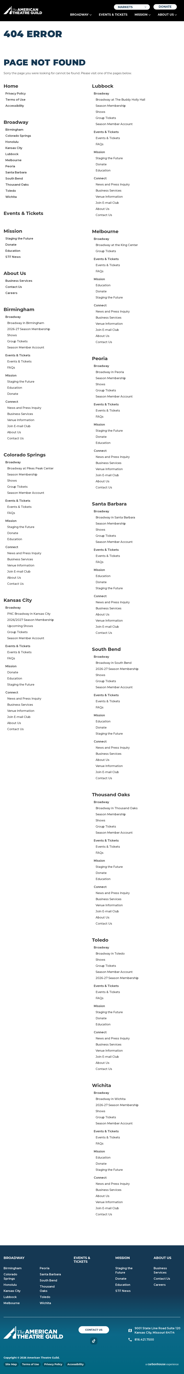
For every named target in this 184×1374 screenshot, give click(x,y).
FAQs (11, 367)
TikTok (93, 1341)
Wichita (11, 197)
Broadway (79, 14)
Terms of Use (15, 99)
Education (12, 250)
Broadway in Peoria (110, 372)
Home (11, 86)
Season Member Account (25, 347)
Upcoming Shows (20, 626)
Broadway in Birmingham (25, 323)
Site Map (11, 1364)
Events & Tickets (113, 14)
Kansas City (13, 148)
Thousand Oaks (17, 184)
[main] (92, 633)
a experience (162, 1364)
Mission (141, 14)
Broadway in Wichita (111, 1099)
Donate (165, 6)
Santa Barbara (16, 172)
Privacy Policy (15, 93)
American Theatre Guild (23, 10)
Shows (12, 335)
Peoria (10, 166)
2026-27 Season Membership (28, 329)
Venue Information (20, 420)
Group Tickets (17, 341)
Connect (11, 401)
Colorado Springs (18, 135)
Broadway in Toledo (110, 953)
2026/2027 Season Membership (30, 620)
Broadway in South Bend (114, 663)
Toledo (10, 190)
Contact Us (13, 287)
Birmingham (14, 129)
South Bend (14, 178)
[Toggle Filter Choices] (132, 7)
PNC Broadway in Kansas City (28, 613)
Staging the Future (19, 238)
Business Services (18, 280)
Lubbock (12, 154)
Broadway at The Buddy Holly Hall (120, 99)
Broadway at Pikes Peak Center (30, 468)
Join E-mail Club (19, 426)
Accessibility (14, 105)
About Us (166, 14)
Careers (11, 293)
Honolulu (12, 142)
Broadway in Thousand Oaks (117, 808)
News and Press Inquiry (24, 408)
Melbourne (13, 160)
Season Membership (22, 474)
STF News (13, 257)
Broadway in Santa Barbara (115, 517)
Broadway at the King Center (117, 245)
